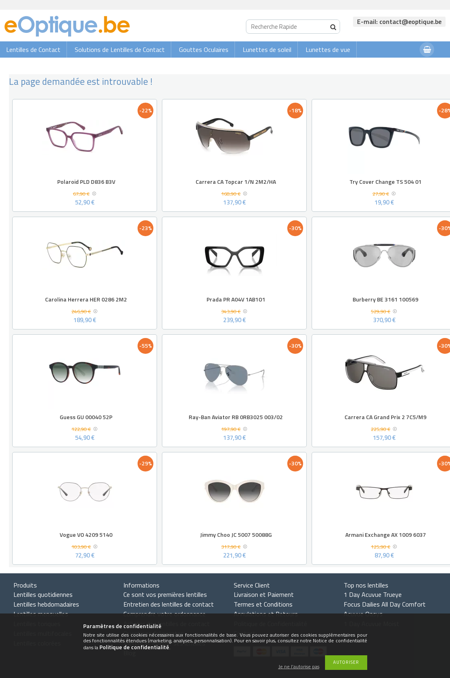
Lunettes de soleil (267, 49)
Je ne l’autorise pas (298, 667)
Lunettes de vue (328, 49)
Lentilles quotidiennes (43, 594)
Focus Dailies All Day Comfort (385, 604)
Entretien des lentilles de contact (168, 604)
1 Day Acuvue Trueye (373, 594)
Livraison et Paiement (264, 594)
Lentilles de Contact (33, 49)
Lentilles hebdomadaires (46, 604)
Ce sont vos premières (165, 594)
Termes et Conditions (263, 604)
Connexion (397, 65)
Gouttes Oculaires (203, 49)
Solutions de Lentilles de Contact (120, 49)
